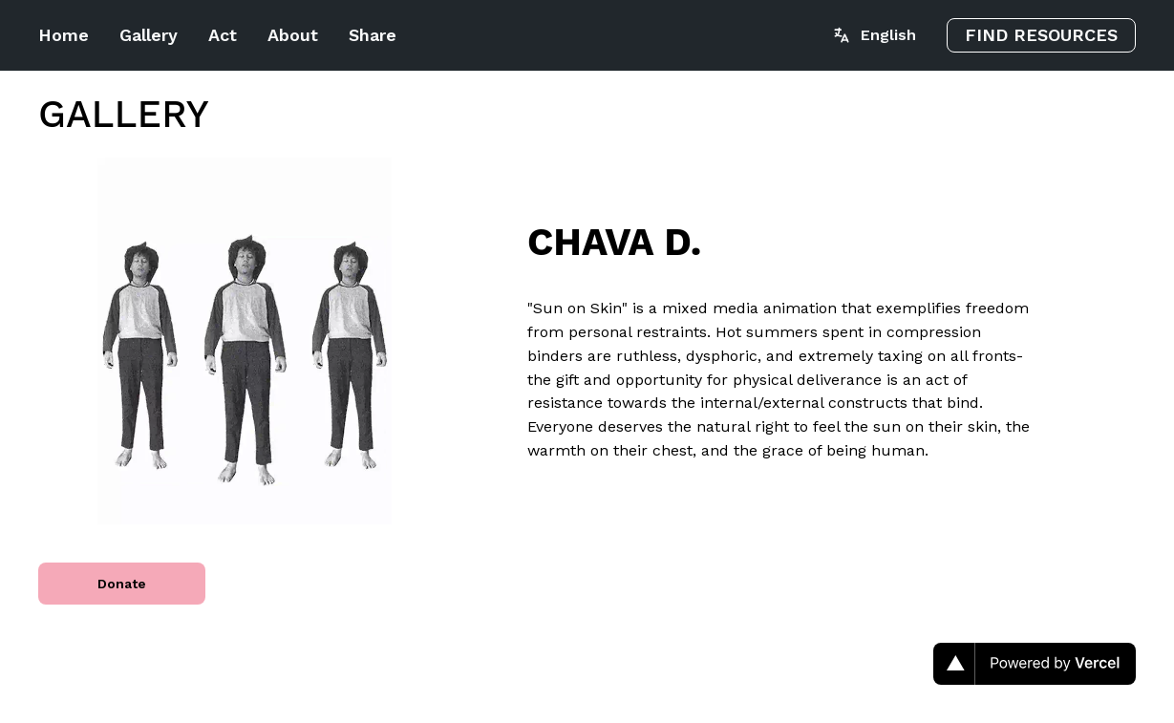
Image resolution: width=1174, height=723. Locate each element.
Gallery (148, 35)
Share (372, 35)
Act (222, 35)
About (292, 35)
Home (63, 35)
